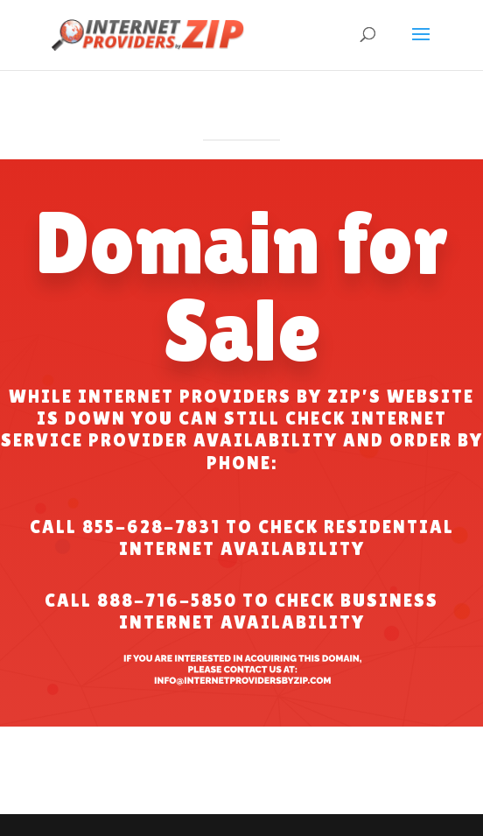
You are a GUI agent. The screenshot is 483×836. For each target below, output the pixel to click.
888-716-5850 (167, 600)
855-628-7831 (151, 526)
